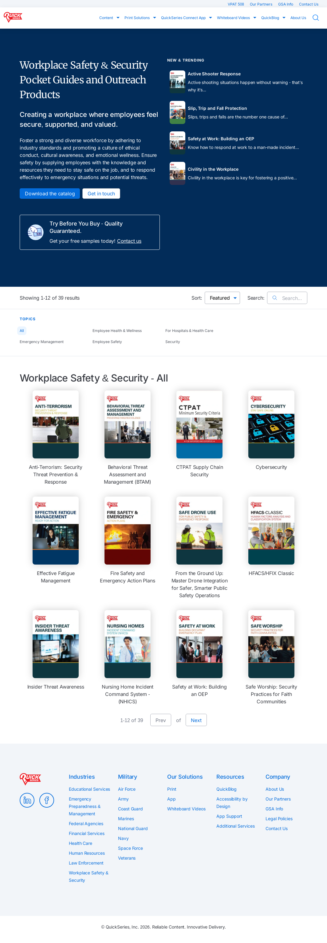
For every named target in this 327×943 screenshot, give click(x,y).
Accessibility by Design (232, 802)
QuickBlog (270, 17)
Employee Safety (107, 341)
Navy (123, 838)
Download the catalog (50, 193)
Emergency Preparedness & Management (84, 806)
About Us (298, 17)
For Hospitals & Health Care (189, 330)
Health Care (80, 843)
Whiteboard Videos (234, 17)
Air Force (127, 789)
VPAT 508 (236, 4)
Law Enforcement (86, 862)
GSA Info (286, 4)
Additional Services (235, 826)
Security (172, 341)
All (22, 330)
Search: (256, 298)
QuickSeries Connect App (184, 17)
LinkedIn (27, 800)
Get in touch (101, 193)
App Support (229, 816)
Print (171, 789)
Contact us (129, 241)
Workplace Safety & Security (88, 876)
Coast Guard (130, 808)
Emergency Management (42, 341)
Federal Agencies (86, 823)
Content (106, 17)
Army (123, 798)
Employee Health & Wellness (117, 330)
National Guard (133, 828)
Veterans (127, 858)
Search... (287, 298)
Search (319, 17)
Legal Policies (279, 818)
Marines (126, 818)
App (171, 798)
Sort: (196, 298)
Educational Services (89, 789)
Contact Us (308, 4)
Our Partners (261, 4)
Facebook (46, 800)
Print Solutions (137, 17)
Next (196, 720)
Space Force (130, 848)
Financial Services (86, 833)
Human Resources (87, 853)
